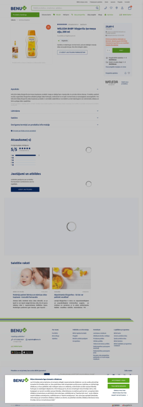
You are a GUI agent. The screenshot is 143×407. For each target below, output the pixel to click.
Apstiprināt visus (118, 380)
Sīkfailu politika (119, 390)
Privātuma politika (119, 393)
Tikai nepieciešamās (118, 386)
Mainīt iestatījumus (119, 395)
